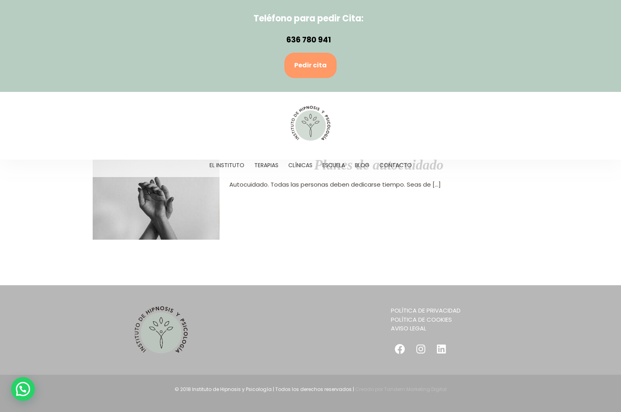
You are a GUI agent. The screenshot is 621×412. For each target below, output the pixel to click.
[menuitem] (232, 165)
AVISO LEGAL (408, 328)
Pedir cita (310, 65)
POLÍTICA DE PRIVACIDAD (426, 310)
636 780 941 (308, 39)
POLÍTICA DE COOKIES (421, 319)
